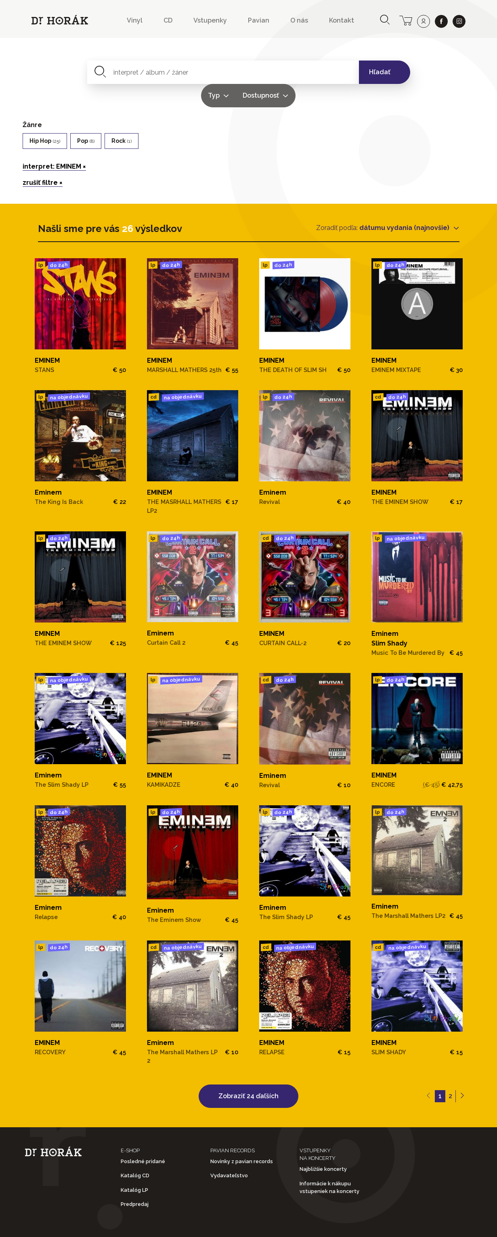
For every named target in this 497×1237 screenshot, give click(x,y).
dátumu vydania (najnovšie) (405, 204)
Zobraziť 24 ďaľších (248, 1072)
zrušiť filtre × (43, 159)
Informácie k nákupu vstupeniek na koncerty (329, 1164)
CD (168, 20)
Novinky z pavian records (241, 1138)
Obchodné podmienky (147, 1224)
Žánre (32, 101)
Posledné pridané (143, 1138)
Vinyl (135, 20)
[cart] (405, 19)
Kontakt (341, 20)
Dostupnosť (325, 72)
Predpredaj (135, 1181)
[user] (423, 21)
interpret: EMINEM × (54, 143)
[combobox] (176, 72)
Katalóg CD (135, 1152)
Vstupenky (210, 20)
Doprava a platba (355, 1224)
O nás (299, 20)
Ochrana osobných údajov (254, 1224)
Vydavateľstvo (229, 1152)
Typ (278, 72)
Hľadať (379, 72)
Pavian (258, 20)
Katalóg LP (134, 1167)
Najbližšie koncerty (323, 1146)
